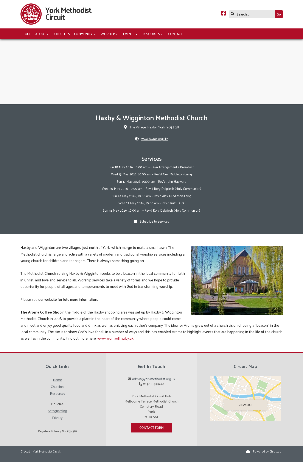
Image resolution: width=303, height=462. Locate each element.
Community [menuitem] (83, 34)
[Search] (253, 14)
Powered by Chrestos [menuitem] (267, 451)
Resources (57, 393)
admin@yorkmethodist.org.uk (153, 379)
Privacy (57, 417)
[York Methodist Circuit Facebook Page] (223, 14)
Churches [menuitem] (62, 34)
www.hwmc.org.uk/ (154, 139)
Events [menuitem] (128, 34)
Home (57, 379)
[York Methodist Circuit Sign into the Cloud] (248, 451)
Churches (57, 386)
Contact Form (151, 427)
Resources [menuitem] (151, 34)
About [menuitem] (40, 34)
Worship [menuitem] (108, 34)
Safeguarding (57, 410)
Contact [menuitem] (175, 34)
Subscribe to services (154, 221)
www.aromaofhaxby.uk (115, 338)
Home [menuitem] (26, 34)
